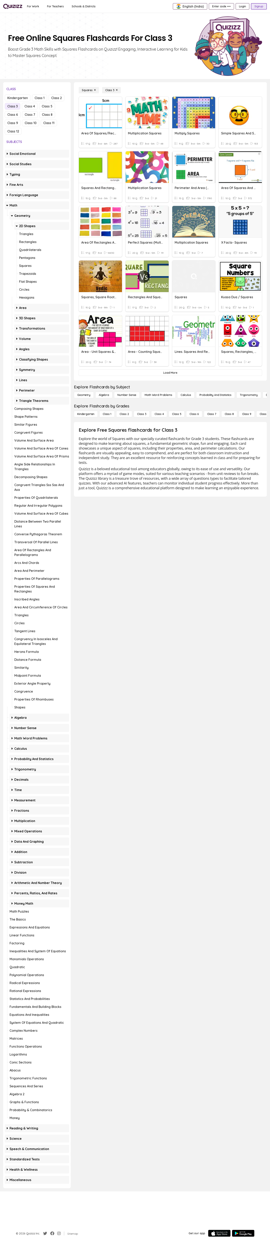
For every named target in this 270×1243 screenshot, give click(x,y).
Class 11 (48, 123)
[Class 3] (111, 90)
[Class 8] (229, 414)
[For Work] (33, 6)
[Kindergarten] (86, 414)
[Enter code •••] (221, 6)
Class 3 (12, 106)
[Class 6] (194, 414)
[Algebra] (103, 395)
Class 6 (12, 115)
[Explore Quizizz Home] (12, 6)
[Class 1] (107, 414)
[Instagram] (59, 1233)
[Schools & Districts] (84, 6)
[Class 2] (124, 414)
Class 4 (29, 106)
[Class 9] (247, 414)
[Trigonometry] (248, 395)
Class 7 (30, 115)
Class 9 (12, 123)
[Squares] (89, 90)
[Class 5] (177, 414)
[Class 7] (212, 414)
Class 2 (56, 98)
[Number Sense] (127, 395)
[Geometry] (84, 395)
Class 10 (31, 123)
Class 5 (47, 106)
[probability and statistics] (215, 395)
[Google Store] (243, 1233)
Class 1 (40, 98)
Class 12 (13, 131)
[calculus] (186, 395)
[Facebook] (52, 1233)
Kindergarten (17, 98)
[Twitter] (45, 1233)
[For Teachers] (55, 6)
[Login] (242, 6)
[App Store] (219, 1233)
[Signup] (259, 6)
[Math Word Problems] (158, 395)
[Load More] (170, 373)
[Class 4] (159, 414)
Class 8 (47, 115)
